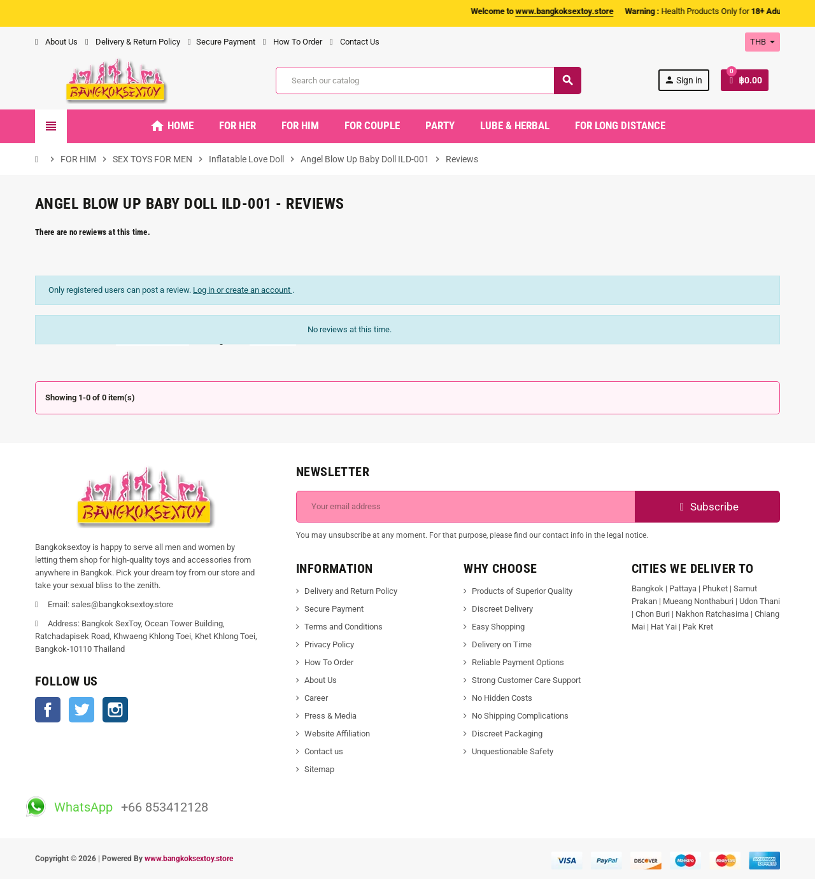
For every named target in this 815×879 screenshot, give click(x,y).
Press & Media (330, 716)
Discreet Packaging (507, 733)
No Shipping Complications (520, 716)
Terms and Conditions (343, 626)
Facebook (47, 709)
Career (316, 698)
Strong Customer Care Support (526, 680)
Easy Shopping (498, 626)
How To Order (292, 41)
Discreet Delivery (502, 609)
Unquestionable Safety (512, 751)
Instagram (115, 709)
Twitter (81, 709)
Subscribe (708, 506)
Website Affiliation (337, 733)
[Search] (428, 80)
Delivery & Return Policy (132, 41)
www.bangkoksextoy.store (189, 858)
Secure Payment (221, 41)
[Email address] (465, 507)
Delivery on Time (502, 644)
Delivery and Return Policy (350, 591)
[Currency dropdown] (762, 42)
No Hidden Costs (502, 698)
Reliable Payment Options (518, 662)
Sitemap (319, 769)
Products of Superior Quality (522, 591)
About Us (56, 41)
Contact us (323, 751)
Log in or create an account (242, 290)
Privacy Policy (329, 644)
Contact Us (354, 41)
